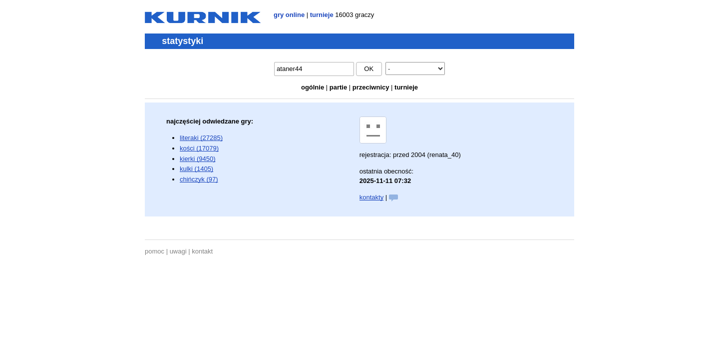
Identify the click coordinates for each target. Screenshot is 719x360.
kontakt (202, 251)
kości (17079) (199, 148)
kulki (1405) (196, 168)
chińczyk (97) (199, 179)
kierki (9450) (198, 158)
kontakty (371, 197)
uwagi (178, 251)
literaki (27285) (201, 138)
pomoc (154, 251)
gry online (289, 14)
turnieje (322, 14)
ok (368, 68)
